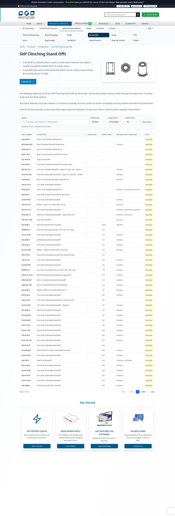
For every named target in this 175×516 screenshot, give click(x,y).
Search (24, 118)
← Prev (130, 392)
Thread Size (95, 118)
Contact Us (28, 81)
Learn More (71, 446)
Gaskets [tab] (112, 28)
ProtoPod (70, 2)
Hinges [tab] (88, 28)
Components (43, 47)
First (122, 392)
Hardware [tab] (100, 28)
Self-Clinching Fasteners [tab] (71, 28)
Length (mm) (113, 118)
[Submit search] (138, 14)
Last (152, 392)
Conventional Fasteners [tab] (48, 28)
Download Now (104, 446)
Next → (144, 392)
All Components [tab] (28, 28)
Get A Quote (37, 446)
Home (22, 47)
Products (31, 47)
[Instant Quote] (150, 14)
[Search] (122, 14)
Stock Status (129, 118)
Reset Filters (147, 122)
